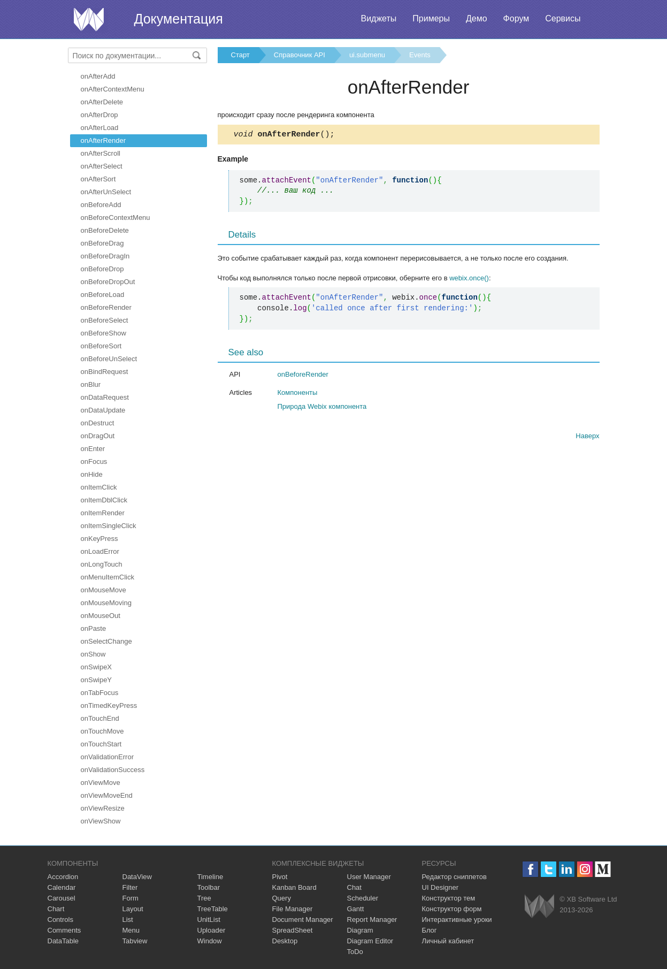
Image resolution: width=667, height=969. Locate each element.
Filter (130, 887)
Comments (64, 930)
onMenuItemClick (107, 577)
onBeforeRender (106, 307)
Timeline (210, 877)
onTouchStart (101, 744)
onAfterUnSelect (106, 192)
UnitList (208, 919)
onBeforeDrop (102, 269)
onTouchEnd (100, 718)
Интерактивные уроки (457, 919)
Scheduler (363, 898)
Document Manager (302, 919)
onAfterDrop (99, 115)
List (127, 919)
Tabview (135, 941)
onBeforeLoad (103, 295)
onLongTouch (101, 564)
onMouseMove (103, 590)
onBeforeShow (103, 333)
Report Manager (372, 919)
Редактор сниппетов (454, 877)
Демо (476, 18)
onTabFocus (100, 693)
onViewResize (103, 808)
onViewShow (101, 821)
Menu (131, 930)
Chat (354, 887)
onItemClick (99, 487)
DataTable (63, 941)
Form (130, 898)
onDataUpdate (103, 410)
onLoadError (100, 551)
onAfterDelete (102, 102)
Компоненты (298, 394)
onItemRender (103, 513)
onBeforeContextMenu (115, 217)
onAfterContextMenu (112, 89)
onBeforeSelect (104, 320)
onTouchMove (102, 731)
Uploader (211, 930)
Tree (204, 898)
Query (281, 898)
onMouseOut (100, 616)
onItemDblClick (104, 500)
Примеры (431, 18)
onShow (93, 654)
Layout (132, 909)
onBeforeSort (101, 346)
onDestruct (97, 423)
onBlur (91, 384)
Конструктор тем (449, 898)
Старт (240, 55)
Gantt (355, 909)
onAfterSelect (101, 166)
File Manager (292, 909)
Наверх (587, 437)
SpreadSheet (292, 930)
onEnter (93, 449)
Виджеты (378, 18)
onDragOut (98, 436)
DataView (137, 877)
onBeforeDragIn (105, 256)
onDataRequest (105, 397)
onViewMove (100, 783)
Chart (56, 909)
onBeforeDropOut (108, 282)
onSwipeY (96, 680)
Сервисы (562, 18)
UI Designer (440, 887)
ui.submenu (367, 55)
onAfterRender (103, 140)
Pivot (280, 877)
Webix (539, 906)
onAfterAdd (98, 76)
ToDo (355, 952)
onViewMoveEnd (107, 795)
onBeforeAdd (101, 205)
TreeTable (212, 909)
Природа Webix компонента (322, 408)
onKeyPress (99, 539)
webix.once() (469, 280)
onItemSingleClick (108, 526)
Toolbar (208, 887)
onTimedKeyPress (109, 705)
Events (420, 55)
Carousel (61, 898)
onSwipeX (96, 667)
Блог (429, 930)
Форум (516, 18)
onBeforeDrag (102, 243)
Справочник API (299, 55)
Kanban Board (294, 887)
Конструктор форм (452, 909)
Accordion (63, 877)
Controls (60, 919)
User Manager (369, 877)
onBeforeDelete (105, 230)
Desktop (285, 941)
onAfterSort (98, 179)
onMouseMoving (106, 603)
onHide (92, 474)
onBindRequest (104, 372)
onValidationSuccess (113, 770)
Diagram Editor (370, 941)
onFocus (94, 461)
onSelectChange (106, 641)
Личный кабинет (448, 941)
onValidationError (107, 757)
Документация (178, 18)
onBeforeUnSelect (109, 359)
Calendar (62, 887)
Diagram (360, 930)
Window (209, 941)
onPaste (93, 628)
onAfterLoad (100, 128)
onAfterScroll (100, 153)
